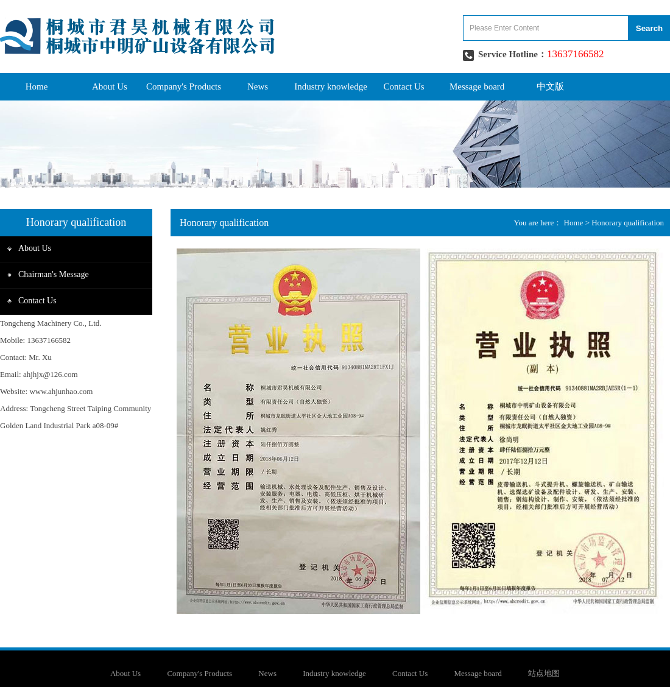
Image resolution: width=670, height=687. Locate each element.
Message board (477, 86)
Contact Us (404, 86)
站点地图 (544, 673)
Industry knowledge (330, 86)
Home (37, 86)
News (257, 86)
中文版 (550, 86)
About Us (109, 86)
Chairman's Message (53, 274)
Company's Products (183, 86)
